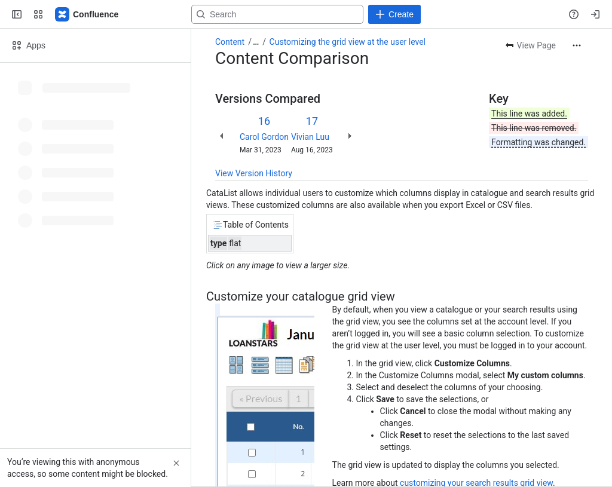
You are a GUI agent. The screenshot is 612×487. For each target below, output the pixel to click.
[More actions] (576, 45)
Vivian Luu (310, 137)
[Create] (394, 14)
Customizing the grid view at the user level (348, 42)
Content (229, 42)
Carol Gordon (264, 137)
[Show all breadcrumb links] (256, 42)
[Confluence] (87, 14)
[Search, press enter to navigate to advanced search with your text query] (277, 14)
